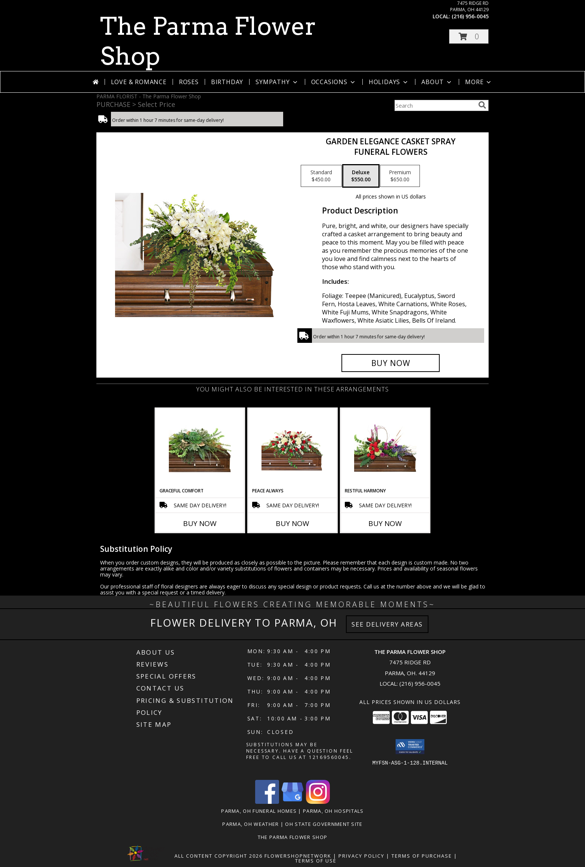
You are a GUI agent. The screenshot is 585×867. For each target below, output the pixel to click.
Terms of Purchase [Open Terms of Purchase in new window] (421, 855)
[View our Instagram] (318, 801)
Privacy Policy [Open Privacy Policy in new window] (361, 855)
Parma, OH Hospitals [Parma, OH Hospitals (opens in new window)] (333, 811)
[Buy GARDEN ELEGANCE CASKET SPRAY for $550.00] (390, 363)
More (478, 82)
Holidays (389, 82)
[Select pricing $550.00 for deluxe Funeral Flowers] (360, 176)
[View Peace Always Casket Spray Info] (292, 448)
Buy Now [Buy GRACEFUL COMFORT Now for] (200, 523)
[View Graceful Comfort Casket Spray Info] (200, 448)
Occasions (333, 82)
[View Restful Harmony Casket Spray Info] (385, 448)
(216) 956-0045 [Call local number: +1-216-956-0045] (470, 16)
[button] (469, 36)
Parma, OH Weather (250, 824)
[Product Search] (435, 105)
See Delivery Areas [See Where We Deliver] (387, 624)
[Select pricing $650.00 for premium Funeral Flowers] (400, 176)
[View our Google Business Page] (292, 801)
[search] (482, 105)
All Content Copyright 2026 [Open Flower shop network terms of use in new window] (218, 855)
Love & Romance (139, 82)
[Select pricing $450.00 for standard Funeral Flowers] (321, 176)
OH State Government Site (323, 824)
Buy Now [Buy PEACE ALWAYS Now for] (292, 523)
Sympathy (277, 82)
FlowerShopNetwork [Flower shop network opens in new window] (297, 855)
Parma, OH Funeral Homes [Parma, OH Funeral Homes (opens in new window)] (259, 811)
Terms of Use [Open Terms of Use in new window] (316, 860)
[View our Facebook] (267, 801)
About (437, 82)
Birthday (227, 82)
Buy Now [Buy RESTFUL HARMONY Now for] (385, 523)
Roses (189, 82)
